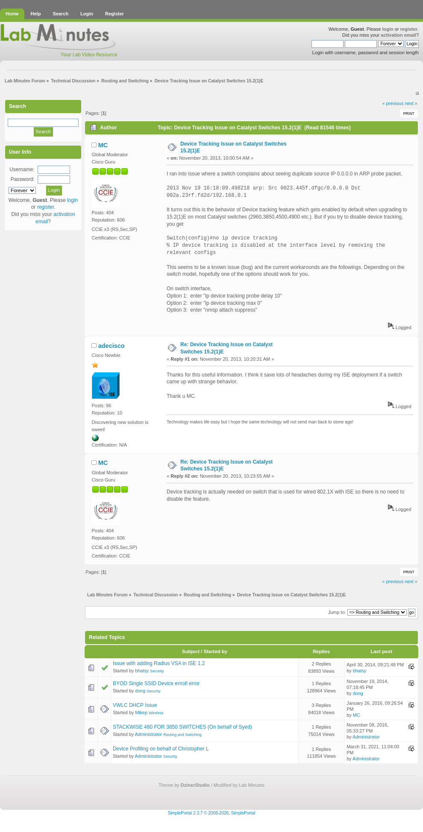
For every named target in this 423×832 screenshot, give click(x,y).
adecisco (111, 345)
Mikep (141, 712)
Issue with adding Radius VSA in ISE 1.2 (159, 663)
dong (140, 690)
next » (411, 103)
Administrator (148, 734)
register (408, 29)
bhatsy (142, 670)
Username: (22, 169)
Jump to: (337, 612)
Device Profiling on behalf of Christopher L (161, 749)
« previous (393, 103)
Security (157, 671)
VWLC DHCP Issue (135, 705)
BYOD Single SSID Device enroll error (156, 683)
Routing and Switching (182, 735)
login (387, 29)
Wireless (156, 713)
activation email (398, 35)
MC (103, 145)
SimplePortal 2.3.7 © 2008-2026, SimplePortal (212, 813)
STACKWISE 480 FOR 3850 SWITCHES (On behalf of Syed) (182, 727)
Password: (23, 179)
